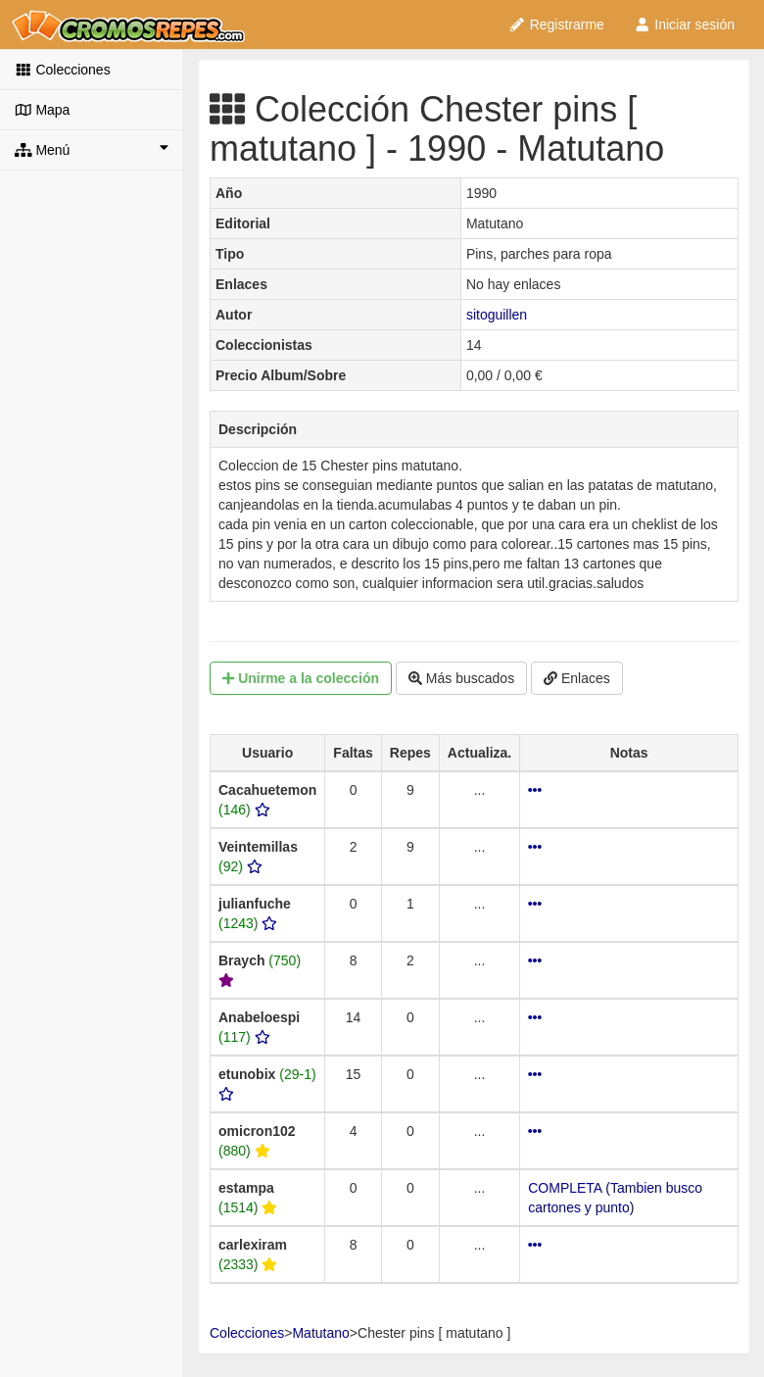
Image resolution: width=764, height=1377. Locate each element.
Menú (91, 149)
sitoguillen (496, 314)
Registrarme (556, 24)
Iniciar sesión (684, 24)
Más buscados (461, 678)
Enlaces (577, 678)
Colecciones (63, 69)
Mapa (42, 110)
